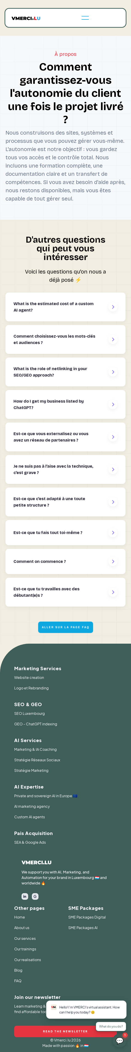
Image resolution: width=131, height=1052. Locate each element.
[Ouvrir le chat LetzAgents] (119, 1040)
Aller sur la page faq (65, 627)
